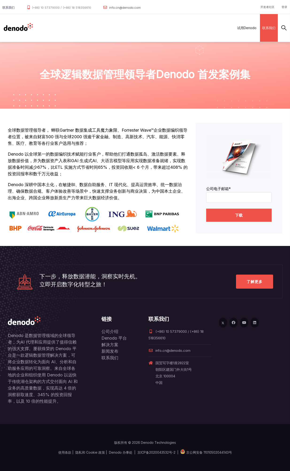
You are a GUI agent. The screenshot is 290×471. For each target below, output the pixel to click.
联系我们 (268, 28)
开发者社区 (267, 7)
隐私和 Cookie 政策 (90, 452)
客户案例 (129, 28)
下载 (239, 215)
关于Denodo (176, 28)
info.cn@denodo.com (125, 7)
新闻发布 (109, 351)
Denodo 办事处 (120, 452)
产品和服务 (65, 28)
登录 (284, 7)
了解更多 (255, 281)
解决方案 (88, 28)
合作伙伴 (108, 28)
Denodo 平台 (114, 338)
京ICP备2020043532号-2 (156, 452)
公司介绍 (109, 331)
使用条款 (64, 452)
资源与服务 (151, 28)
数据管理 (43, 28)
